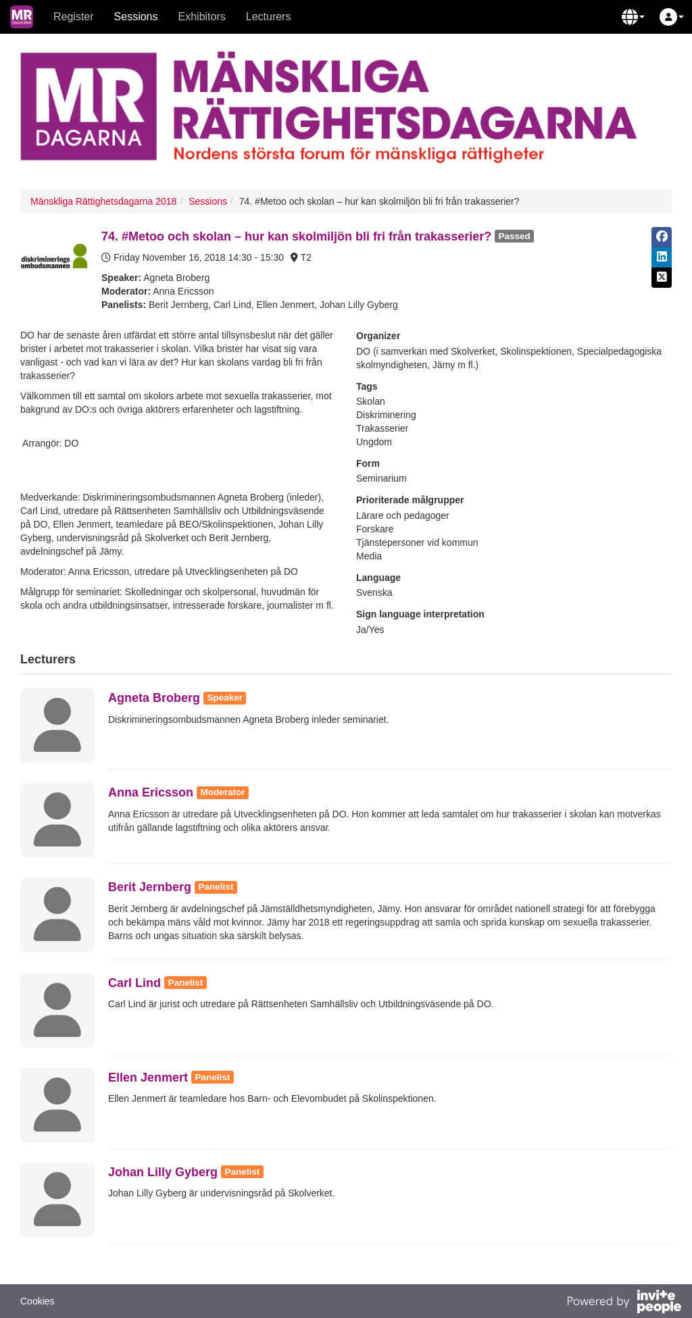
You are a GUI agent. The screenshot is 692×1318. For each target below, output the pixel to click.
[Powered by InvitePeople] (623, 1303)
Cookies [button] (37, 1301)
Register (73, 16)
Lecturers (268, 16)
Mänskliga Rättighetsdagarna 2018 (103, 201)
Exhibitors (202, 16)
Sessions (136, 16)
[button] (633, 17)
